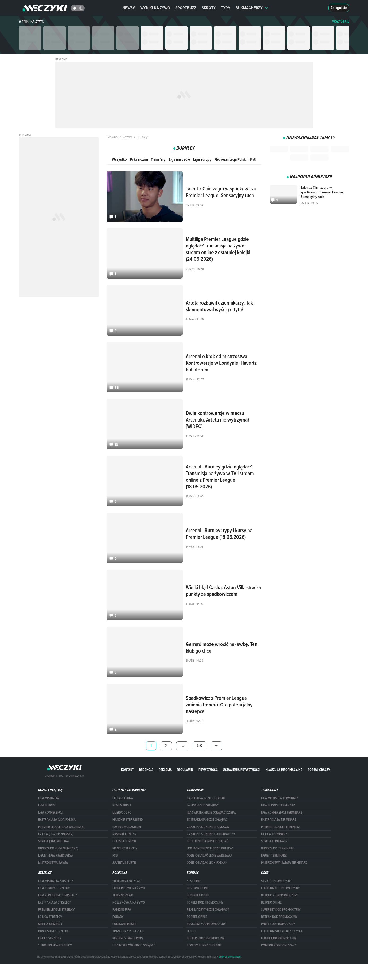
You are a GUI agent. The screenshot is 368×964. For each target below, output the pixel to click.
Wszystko (119, 159)
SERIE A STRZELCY (50, 924)
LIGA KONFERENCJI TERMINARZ (281, 812)
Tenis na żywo (122, 895)
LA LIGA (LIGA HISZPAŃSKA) (55, 834)
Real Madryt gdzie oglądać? (208, 909)
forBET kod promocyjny (205, 902)
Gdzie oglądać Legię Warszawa (209, 855)
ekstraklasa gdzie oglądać (207, 820)
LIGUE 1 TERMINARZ (274, 855)
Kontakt (127, 769)
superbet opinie (198, 895)
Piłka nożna (139, 159)
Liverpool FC (121, 812)
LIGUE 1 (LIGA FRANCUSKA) (55, 855)
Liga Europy (47, 805)
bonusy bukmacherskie (204, 945)
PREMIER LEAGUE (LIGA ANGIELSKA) (61, 827)
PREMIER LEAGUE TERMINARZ (280, 827)
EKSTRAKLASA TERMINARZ (278, 820)
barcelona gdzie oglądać (206, 798)
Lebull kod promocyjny (278, 938)
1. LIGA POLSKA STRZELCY (55, 945)
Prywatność (208, 769)
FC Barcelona (122, 798)
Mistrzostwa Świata (53, 863)
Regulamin (185, 769)
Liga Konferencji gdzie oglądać (210, 848)
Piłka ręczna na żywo (128, 888)
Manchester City (124, 848)
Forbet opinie (197, 917)
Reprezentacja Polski (230, 159)
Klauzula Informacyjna (284, 769)
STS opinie (194, 881)
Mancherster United (127, 820)
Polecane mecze (124, 924)
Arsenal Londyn (124, 834)
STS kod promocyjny (276, 881)
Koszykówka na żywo (128, 902)
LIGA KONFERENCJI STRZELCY (57, 895)
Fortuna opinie (198, 888)
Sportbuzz (185, 8)
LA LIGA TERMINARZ (274, 834)
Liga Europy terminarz (278, 805)
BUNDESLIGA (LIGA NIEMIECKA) (58, 848)
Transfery (158, 159)
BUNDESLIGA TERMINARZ (277, 848)
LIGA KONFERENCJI (50, 812)
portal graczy (319, 769)
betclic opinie (271, 902)
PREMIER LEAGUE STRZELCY (56, 909)
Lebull (191, 931)
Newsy (129, 8)
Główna (112, 137)
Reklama (165, 769)
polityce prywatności (230, 956)
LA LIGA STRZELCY (50, 917)
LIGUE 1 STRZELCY (50, 938)
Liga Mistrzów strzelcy (55, 881)
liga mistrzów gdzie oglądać (133, 945)
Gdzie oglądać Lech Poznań (207, 863)
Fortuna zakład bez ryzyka (282, 931)
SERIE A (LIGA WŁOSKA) (53, 841)
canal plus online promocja (208, 827)
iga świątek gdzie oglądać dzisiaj (211, 812)
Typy (225, 8)
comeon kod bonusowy (278, 945)
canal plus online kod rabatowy (211, 834)
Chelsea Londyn (124, 841)
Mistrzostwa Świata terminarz (284, 863)
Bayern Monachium (126, 827)
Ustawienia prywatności (241, 769)
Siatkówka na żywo (126, 881)
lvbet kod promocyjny (278, 924)
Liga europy (202, 159)
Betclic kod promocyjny (279, 895)
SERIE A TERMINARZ (274, 841)
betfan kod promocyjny (279, 917)
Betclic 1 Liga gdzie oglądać (207, 841)
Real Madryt (121, 805)
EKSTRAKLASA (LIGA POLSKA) (57, 820)
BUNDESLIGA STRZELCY (53, 931)
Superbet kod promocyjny (281, 909)
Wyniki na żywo (155, 8)
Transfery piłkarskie (128, 931)
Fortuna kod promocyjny (280, 888)
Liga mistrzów (179, 159)
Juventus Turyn (124, 863)
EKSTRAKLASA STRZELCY (54, 902)
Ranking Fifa (121, 909)
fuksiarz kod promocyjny (206, 924)
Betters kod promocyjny (205, 938)
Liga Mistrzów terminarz (279, 798)
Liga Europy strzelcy (54, 888)
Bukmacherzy (252, 8)
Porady (118, 917)
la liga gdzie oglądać (203, 805)
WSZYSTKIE (340, 21)
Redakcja (146, 769)
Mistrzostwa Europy (128, 938)
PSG (115, 855)
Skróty (209, 8)
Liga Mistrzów (48, 798)
